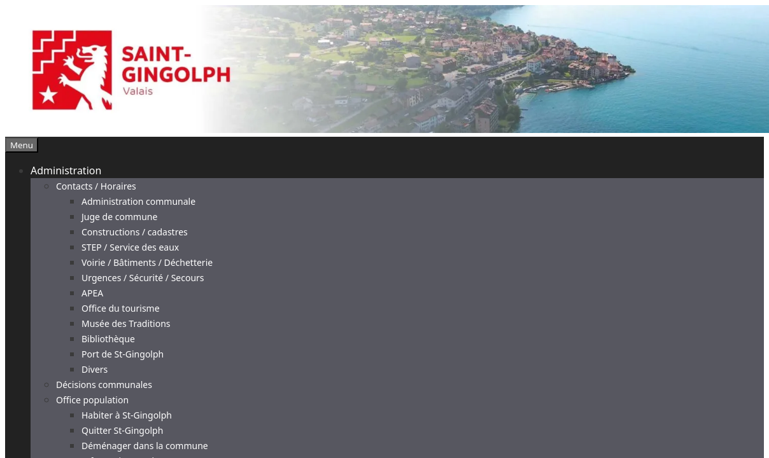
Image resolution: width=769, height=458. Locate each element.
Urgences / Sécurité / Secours (142, 278)
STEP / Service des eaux (130, 247)
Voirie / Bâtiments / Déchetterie (147, 262)
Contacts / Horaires (96, 186)
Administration (66, 170)
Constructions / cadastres (134, 232)
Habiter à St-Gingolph (126, 415)
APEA (92, 293)
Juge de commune (119, 217)
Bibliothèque (108, 339)
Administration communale (138, 201)
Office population (92, 400)
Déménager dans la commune (144, 446)
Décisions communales (104, 384)
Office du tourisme (120, 308)
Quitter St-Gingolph (122, 430)
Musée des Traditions (126, 323)
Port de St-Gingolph (122, 354)
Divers (94, 369)
